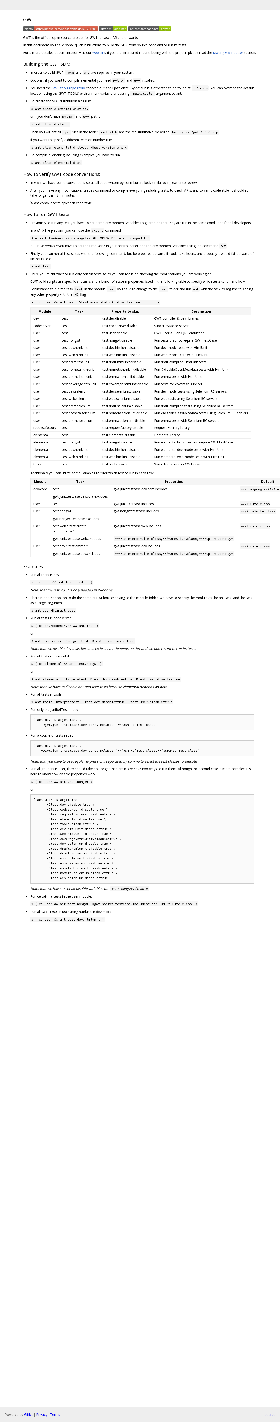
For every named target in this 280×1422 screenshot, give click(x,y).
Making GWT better (228, 52)
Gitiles (28, 1414)
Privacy (41, 1414)
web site (98, 52)
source (270, 1414)
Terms (55, 1414)
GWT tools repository (68, 88)
